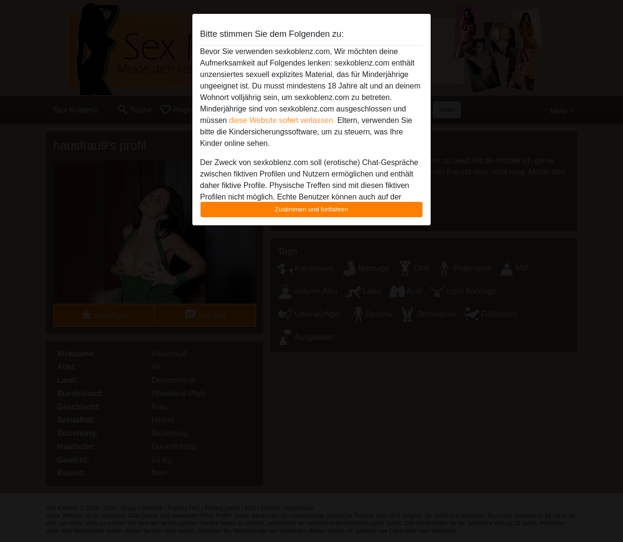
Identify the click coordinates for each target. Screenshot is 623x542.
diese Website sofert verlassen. (282, 120)
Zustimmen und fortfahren (311, 209)
